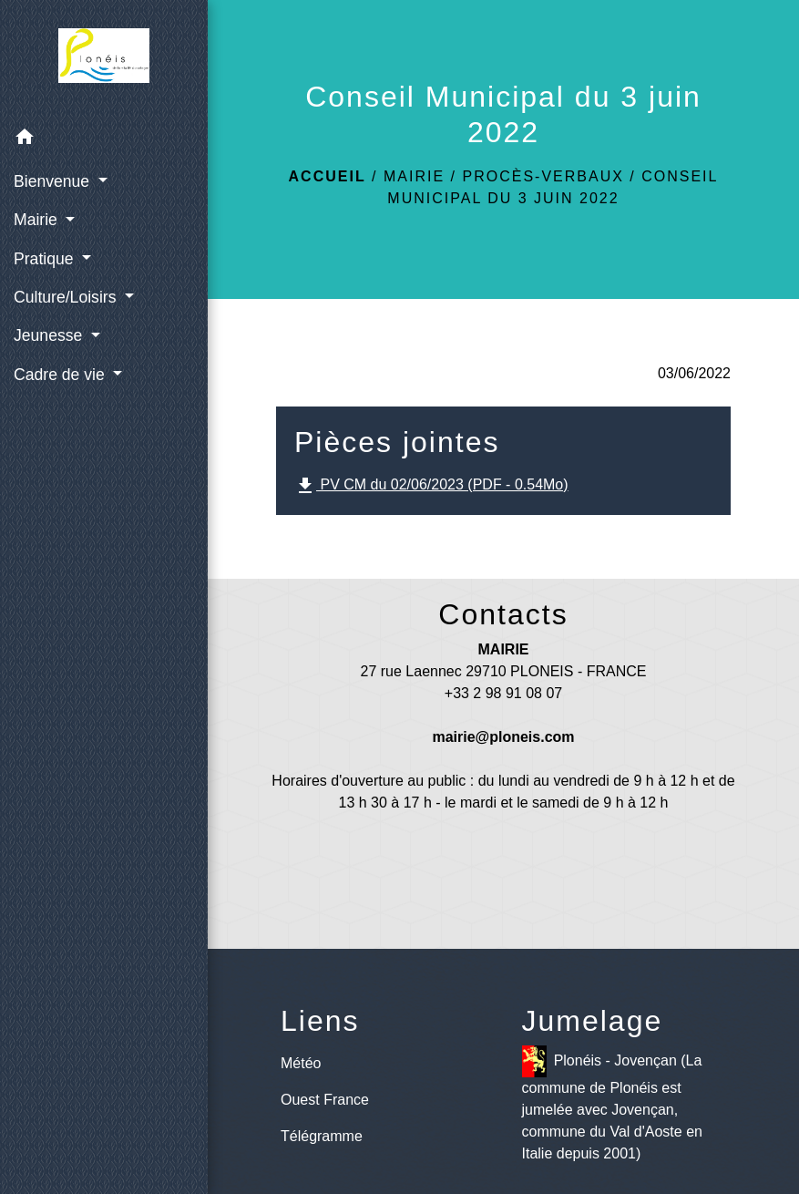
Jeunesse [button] (50, 335)
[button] (104, 139)
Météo (301, 1063)
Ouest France (325, 1099)
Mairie (414, 176)
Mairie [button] (38, 220)
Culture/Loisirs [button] (67, 297)
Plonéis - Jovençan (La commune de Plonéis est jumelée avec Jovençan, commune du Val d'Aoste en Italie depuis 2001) (612, 1103)
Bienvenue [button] (54, 181)
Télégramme (322, 1136)
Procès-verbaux (542, 176)
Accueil (327, 176)
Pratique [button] (45, 259)
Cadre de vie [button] (61, 374)
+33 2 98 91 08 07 (503, 693)
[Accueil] (103, 59)
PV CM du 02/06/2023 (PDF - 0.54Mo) (431, 486)
